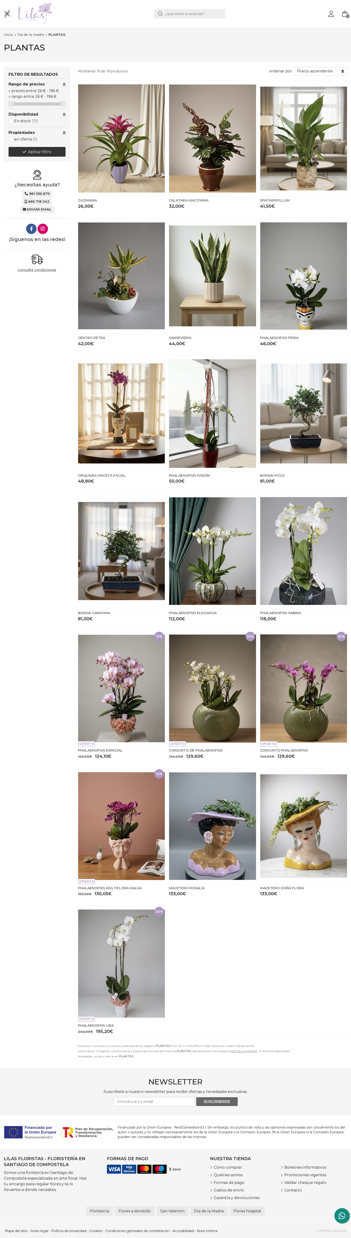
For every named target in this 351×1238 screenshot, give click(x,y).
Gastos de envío (229, 1190)
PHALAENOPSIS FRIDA (279, 338)
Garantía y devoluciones (237, 1198)
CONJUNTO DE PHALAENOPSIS (196, 750)
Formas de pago (229, 1182)
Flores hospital (247, 1211)
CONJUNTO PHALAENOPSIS (284, 750)
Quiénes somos (228, 1175)
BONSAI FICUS (272, 475)
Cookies (95, 1231)
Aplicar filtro (39, 152)
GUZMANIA (87, 200)
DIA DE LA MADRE (244, 1051)
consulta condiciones (37, 270)
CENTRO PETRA (91, 338)
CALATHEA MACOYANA (189, 200)
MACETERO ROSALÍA (187, 888)
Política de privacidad (68, 1231)
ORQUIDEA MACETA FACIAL (102, 475)
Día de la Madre (209, 1211)
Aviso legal (39, 1231)
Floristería (99, 1211)
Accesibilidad (183, 1231)
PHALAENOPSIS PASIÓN (189, 475)
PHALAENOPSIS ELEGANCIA (193, 613)
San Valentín (172, 1211)
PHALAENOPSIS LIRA (96, 1025)
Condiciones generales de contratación (137, 1231)
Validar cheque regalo (305, 1182)
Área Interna (207, 1231)
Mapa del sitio (16, 1231)
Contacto (293, 1190)
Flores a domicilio (135, 1211)
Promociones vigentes (305, 1175)
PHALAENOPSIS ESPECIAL (100, 750)
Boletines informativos (305, 1167)
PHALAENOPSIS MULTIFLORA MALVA (110, 888)
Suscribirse (217, 1101)
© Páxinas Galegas (331, 1231)
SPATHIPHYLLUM (275, 200)
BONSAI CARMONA (94, 613)
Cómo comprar (228, 1167)
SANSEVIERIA (180, 338)
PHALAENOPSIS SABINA (280, 613)
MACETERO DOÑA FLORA (282, 888)
